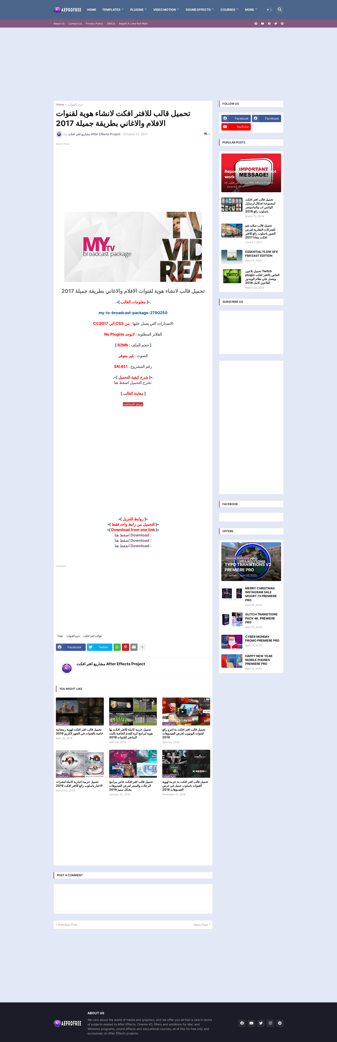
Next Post (201, 925)
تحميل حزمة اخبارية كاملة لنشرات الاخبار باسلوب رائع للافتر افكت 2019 (79, 783)
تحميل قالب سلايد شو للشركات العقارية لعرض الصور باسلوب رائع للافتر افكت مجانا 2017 (260, 231)
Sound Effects (198, 9)
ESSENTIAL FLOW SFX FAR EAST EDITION (261, 253)
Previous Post (67, 925)
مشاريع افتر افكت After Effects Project (111, 664)
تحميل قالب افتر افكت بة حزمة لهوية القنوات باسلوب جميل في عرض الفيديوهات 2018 (185, 785)
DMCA (111, 23)
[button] (269, 10)
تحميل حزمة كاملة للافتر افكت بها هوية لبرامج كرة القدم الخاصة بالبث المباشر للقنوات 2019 (131, 733)
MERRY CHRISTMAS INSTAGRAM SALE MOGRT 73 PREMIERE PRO (261, 594)
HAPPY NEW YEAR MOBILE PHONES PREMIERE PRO (258, 659)
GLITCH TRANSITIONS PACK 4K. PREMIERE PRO (261, 618)
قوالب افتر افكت (92, 636)
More (249, 9)
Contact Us (75, 23)
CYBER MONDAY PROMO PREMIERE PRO (262, 638)
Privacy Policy (94, 23)
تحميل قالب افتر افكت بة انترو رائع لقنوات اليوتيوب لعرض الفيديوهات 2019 (183, 733)
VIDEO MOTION (164, 9)
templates (111, 9)
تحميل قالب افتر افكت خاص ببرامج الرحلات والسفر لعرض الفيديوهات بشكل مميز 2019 (131, 785)
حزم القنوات (75, 104)
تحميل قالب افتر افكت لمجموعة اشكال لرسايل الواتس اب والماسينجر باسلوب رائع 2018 (260, 205)
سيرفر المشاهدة (133, 404)
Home (91, 9)
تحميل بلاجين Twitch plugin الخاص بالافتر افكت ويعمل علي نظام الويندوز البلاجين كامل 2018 (262, 277)
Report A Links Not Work (133, 23)
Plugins (136, 9)
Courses (228, 9)
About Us (59, 23)
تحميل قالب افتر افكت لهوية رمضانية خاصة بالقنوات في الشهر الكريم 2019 (79, 731)
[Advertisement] (168, 64)
